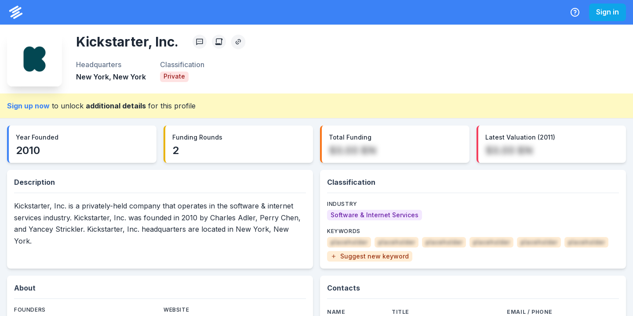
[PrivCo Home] (16, 12)
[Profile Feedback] (200, 42)
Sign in (607, 11)
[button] (369, 256)
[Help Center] (575, 12)
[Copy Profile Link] (238, 42)
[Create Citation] (219, 42)
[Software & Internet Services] (374, 215)
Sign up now (28, 105)
